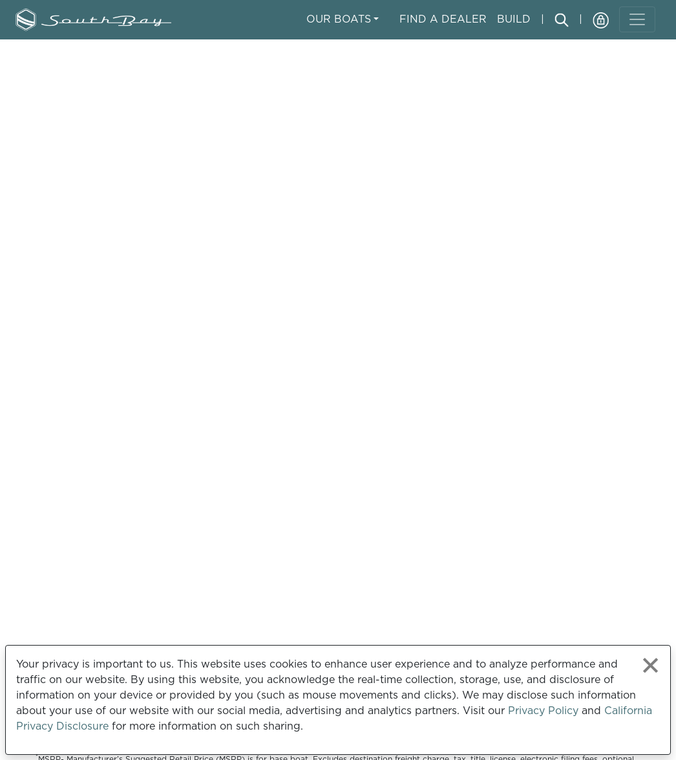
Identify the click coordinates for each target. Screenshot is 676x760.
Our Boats (338, 19)
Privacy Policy (543, 710)
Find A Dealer (443, 19)
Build (514, 19)
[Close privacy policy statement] (650, 665)
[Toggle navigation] (637, 19)
